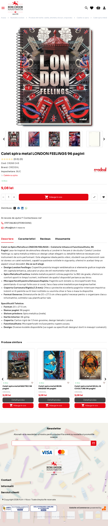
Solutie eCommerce (79, 508)
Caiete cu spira (83, 18)
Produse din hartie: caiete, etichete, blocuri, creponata (50, 18)
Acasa (3, 18)
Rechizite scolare (17, 18)
